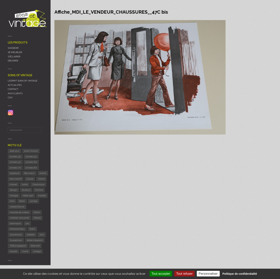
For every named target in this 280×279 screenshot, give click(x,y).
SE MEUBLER (15, 52)
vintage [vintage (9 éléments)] (37, 251)
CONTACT (13, 89)
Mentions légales (17, 266)
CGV (10, 97)
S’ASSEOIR (13, 48)
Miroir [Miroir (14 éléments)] (37, 212)
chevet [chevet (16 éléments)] (13, 184)
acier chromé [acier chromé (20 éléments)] (31, 151)
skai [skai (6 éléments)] (41, 234)
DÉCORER (13, 60)
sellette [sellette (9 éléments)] (31, 234)
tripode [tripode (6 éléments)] (13, 251)
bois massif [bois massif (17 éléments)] (16, 178)
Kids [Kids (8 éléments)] (12, 201)
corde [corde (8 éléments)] (25, 184)
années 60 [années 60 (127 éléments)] (31, 162)
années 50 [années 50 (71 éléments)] (15, 162)
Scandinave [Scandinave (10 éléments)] (16, 234)
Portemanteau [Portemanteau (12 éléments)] (17, 229)
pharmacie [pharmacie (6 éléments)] (15, 223)
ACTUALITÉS (15, 85)
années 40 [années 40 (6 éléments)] (31, 156)
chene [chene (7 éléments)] (41, 178)
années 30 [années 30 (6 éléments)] (15, 156)
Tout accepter (160, 273)
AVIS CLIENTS (15, 93)
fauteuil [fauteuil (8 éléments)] (26, 190)
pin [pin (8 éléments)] (27, 223)
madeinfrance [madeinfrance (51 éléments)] (17, 206)
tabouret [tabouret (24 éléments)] (35, 245)
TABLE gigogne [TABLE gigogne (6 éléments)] (18, 245)
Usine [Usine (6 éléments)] (25, 251)
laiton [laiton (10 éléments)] (22, 201)
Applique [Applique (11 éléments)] (14, 173)
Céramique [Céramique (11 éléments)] (38, 184)
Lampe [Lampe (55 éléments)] (33, 201)
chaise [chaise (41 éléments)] (29, 178)
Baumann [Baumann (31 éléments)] (29, 173)
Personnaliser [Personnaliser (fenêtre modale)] (208, 273)
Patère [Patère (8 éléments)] (37, 217)
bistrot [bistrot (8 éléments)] (42, 173)
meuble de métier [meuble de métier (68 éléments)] (19, 212)
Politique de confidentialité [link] (239, 273)
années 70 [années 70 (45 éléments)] (15, 167)
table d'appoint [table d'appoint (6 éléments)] (35, 240)
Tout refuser (184, 273)
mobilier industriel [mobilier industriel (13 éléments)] (19, 217)
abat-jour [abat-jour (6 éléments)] (14, 151)
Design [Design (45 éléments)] (13, 190)
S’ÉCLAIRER (14, 56)
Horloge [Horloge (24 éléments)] (14, 195)
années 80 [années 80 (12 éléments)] (31, 167)
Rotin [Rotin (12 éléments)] (32, 229)
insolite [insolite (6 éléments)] (42, 195)
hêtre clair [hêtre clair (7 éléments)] (28, 195)
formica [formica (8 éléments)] (39, 190)
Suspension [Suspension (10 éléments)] (16, 240)
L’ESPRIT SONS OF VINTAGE (22, 80)
